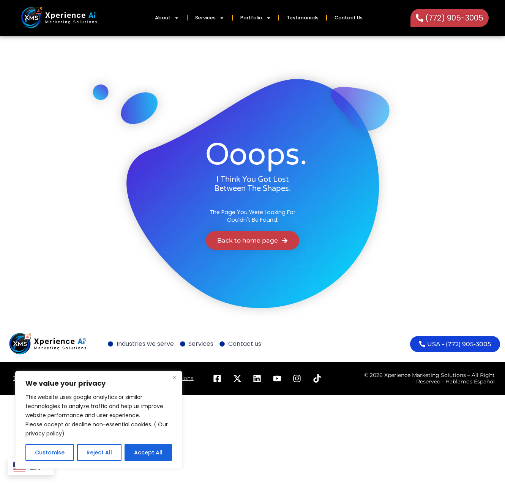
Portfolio (255, 18)
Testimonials (303, 17)
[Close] (174, 377)
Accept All (148, 452)
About (167, 18)
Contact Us (349, 17)
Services (209, 18)
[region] (98, 420)
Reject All (99, 452)
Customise (50, 452)
